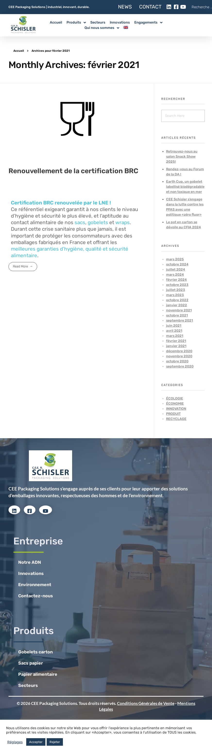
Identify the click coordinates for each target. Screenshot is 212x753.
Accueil (18, 50)
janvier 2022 (176, 305)
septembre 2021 (179, 320)
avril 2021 (174, 331)
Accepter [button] (35, 742)
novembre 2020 (179, 356)
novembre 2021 (179, 310)
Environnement (34, 584)
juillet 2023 (175, 290)
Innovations (31, 573)
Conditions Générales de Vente (145, 703)
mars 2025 (175, 259)
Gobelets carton (35, 652)
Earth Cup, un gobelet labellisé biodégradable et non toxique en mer (185, 187)
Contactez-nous (35, 596)
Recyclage (176, 419)
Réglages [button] (15, 742)
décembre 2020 (179, 351)
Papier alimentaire (37, 674)
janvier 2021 (176, 346)
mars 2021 (174, 336)
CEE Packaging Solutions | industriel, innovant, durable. (48, 7)
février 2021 (176, 341)
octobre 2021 (177, 315)
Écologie (174, 398)
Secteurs (28, 685)
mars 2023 (175, 295)
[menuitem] (128, 28)
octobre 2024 (177, 264)
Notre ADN (29, 562)
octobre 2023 (177, 285)
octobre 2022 (177, 300)
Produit (173, 414)
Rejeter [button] (55, 742)
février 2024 (176, 280)
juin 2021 (173, 326)
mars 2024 (175, 275)
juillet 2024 (175, 269)
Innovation (176, 409)
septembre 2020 (180, 366)
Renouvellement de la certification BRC (73, 171)
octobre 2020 (177, 361)
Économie (175, 404)
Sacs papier (30, 663)
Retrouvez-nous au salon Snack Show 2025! (181, 156)
